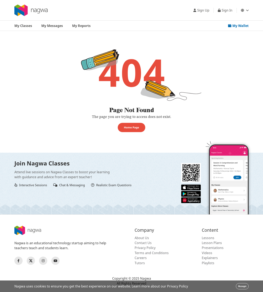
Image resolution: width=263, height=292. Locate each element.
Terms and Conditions (152, 253)
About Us (142, 238)
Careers (141, 258)
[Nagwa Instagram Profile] (43, 261)
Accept (242, 286)
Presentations (213, 247)
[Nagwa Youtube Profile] (55, 261)
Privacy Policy (145, 247)
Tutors (140, 263)
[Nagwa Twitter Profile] (31, 261)
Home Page (131, 127)
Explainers (210, 258)
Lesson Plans (212, 243)
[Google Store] (191, 193)
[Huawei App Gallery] (191, 200)
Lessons (208, 238)
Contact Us (143, 243)
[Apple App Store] (191, 187)
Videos (207, 253)
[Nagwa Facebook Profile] (18, 261)
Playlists (208, 263)
